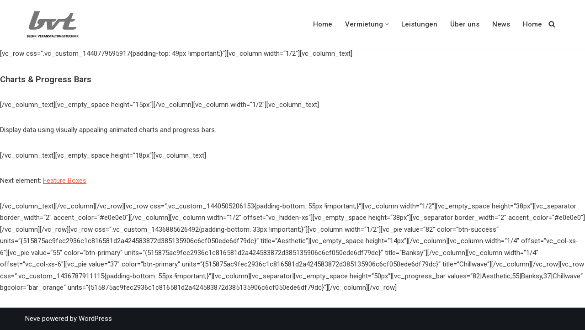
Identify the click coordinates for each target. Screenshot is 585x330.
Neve (32, 318)
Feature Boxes (64, 180)
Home (322, 24)
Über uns (464, 24)
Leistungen (419, 24)
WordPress (95, 318)
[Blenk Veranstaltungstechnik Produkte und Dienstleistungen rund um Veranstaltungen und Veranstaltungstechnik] (55, 24)
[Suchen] (551, 24)
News (501, 24)
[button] (387, 24)
